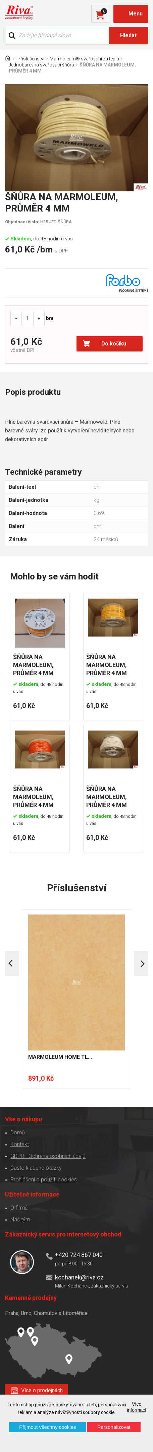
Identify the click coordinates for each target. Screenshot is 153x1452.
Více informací (136, 1407)
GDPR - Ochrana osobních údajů (48, 1156)
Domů (17, 1132)
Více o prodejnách (42, 1390)
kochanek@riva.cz (79, 1277)
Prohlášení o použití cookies (43, 1179)
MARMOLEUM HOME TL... (60, 1057)
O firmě (19, 1208)
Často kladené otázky (36, 1168)
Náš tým (20, 1219)
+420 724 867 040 (79, 1254)
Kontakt (19, 1144)
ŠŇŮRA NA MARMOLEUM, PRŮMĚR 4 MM (33, 664)
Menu (136, 13)
